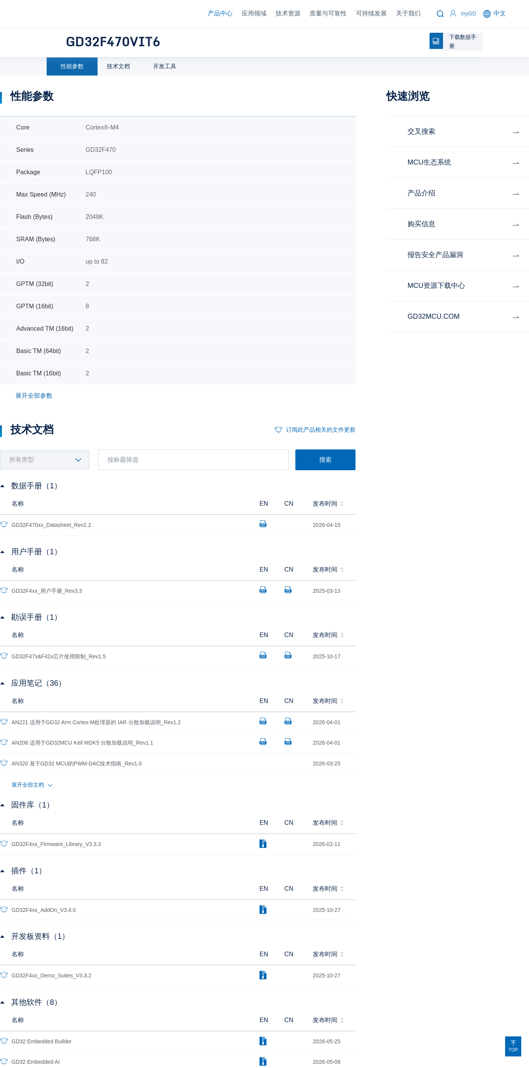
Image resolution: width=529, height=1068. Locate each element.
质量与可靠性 (328, 13)
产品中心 (220, 13)
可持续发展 (371, 13)
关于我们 (408, 13)
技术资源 (288, 13)
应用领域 (254, 13)
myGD (468, 13)
